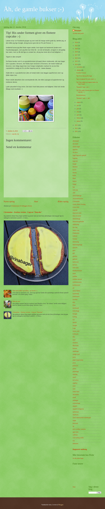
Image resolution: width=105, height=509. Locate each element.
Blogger (61, 505)
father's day (76, 230)
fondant (75, 239)
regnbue (75, 383)
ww (74, 441)
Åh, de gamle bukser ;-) (34, 9)
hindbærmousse (77, 270)
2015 (76, 61)
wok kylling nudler (78, 438)
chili (74, 193)
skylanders (76, 394)
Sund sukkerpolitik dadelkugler (82, 417)
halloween (76, 262)
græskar (75, 256)
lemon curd (76, 331)
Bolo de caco (16, 301)
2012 (76, 128)
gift (74, 253)
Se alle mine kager (78, 458)
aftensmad (76, 141)
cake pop (75, 190)
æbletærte (75, 443)
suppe (74, 420)
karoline (75, 299)
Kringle (75, 314)
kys (74, 319)
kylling (75, 317)
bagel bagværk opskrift (79, 155)
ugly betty (76, 432)
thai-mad (75, 423)
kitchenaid (76, 308)
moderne (75, 343)
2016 (76, 58)
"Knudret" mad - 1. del (83, 98)
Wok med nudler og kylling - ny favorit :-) (25, 290)
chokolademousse (78, 198)
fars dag (75, 227)
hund (74, 273)
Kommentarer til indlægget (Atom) (21, 206)
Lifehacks (75, 334)
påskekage (76, 371)
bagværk (75, 161)
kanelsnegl (76, 293)
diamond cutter (77, 213)
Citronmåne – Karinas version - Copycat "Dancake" (23, 212)
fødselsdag (76, 242)
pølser (74, 368)
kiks (74, 302)
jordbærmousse (77, 282)
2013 (76, 125)
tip (18, 134)
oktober (79, 70)
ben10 (74, 170)
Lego (74, 328)
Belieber (75, 167)
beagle (74, 164)
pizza (74, 363)
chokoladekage (77, 195)
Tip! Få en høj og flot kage (84, 76)
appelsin (75, 149)
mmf (74, 340)
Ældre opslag (63, 201)
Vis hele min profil (78, 33)
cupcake (14, 134)
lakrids (75, 322)
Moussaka (76, 345)
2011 (76, 131)
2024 (76, 42)
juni (78, 108)
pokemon (75, 365)
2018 (76, 52)
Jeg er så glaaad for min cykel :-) (85, 79)
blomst (75, 172)
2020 (76, 48)
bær (74, 187)
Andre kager (76, 146)
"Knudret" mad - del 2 (82, 87)
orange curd (76, 354)
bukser (75, 181)
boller (74, 175)
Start (36, 201)
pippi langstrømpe (78, 360)
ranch (74, 377)
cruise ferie (76, 207)
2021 (76, 45)
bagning (75, 158)
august (79, 102)
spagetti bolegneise (78, 409)
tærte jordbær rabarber (79, 429)
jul (73, 288)
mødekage (76, 351)
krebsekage (76, 311)
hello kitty (76, 267)
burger (74, 184)
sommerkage (76, 403)
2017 (76, 55)
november (80, 67)
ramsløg (75, 374)
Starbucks (75, 415)
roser (74, 386)
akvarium (75, 144)
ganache (75, 247)
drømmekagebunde (78, 221)
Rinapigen (78, 30)
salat (74, 389)
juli (78, 105)
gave (74, 250)
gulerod (75, 259)
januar (79, 121)
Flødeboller (76, 233)
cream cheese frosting (79, 204)
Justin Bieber (76, 291)
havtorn (75, 265)
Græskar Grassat (81, 73)
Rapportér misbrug (80, 449)
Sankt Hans (76, 391)
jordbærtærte (76, 285)
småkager (75, 400)
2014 (76, 64)
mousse (75, 348)
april (78, 115)
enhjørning (76, 224)
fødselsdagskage (77, 244)
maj (78, 112)
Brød (74, 178)
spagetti (75, 406)
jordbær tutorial (77, 279)
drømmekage (76, 219)
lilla (74, 337)
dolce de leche (77, 216)
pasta (74, 357)
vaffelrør (75, 435)
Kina (74, 305)
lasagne (75, 325)
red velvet (75, 380)
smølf (74, 397)
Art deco (75, 152)
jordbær (75, 276)
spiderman (76, 412)
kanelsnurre (76, 296)
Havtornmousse (80, 95)
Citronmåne (76, 201)
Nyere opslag (9, 201)
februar (79, 118)
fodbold (75, 236)
